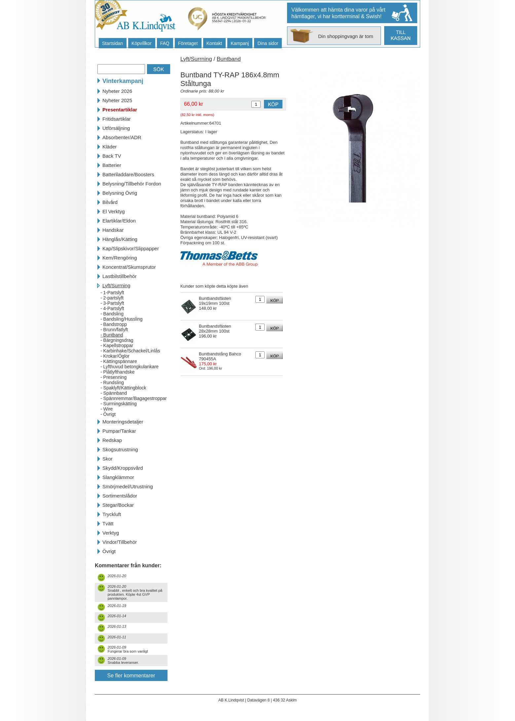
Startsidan (112, 43)
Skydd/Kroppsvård (122, 468)
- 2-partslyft (112, 297)
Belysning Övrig (119, 193)
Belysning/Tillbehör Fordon (131, 183)
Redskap (112, 440)
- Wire (106, 409)
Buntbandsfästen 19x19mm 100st (215, 301)
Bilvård (110, 202)
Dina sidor (267, 43)
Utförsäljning (116, 128)
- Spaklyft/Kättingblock (123, 387)
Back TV (111, 156)
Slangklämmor (118, 477)
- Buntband (111, 335)
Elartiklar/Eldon (119, 220)
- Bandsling (112, 313)
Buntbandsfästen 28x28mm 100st (215, 329)
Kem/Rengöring (119, 257)
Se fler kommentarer (131, 675)
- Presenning (113, 377)
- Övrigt (108, 414)
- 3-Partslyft (112, 303)
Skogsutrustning (120, 449)
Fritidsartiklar (116, 119)
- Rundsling (112, 382)
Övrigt (109, 551)
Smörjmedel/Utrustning (127, 486)
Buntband (229, 59)
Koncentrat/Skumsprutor (129, 267)
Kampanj (240, 43)
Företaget (188, 43)
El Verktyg (113, 211)
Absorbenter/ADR (121, 137)
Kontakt (214, 43)
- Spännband (113, 393)
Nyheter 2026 (117, 91)
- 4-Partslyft (112, 308)
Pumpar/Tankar (119, 431)
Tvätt (107, 523)
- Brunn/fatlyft (114, 329)
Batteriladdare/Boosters (128, 174)
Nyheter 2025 (117, 100)
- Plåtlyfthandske (117, 372)
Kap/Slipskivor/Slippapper (130, 248)
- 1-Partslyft (112, 292)
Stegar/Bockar (118, 505)
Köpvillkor (141, 43)
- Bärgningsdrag (116, 340)
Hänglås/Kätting (119, 239)
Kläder (109, 146)
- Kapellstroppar (116, 345)
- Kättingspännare (118, 361)
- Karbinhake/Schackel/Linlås (130, 350)
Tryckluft (111, 514)
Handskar (113, 230)
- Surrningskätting (118, 403)
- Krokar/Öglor (114, 356)
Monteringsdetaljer (122, 421)
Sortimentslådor (119, 496)
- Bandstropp (113, 324)
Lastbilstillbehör (119, 276)
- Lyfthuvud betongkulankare (129, 366)
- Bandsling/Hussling (121, 319)
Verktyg (110, 533)
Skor (107, 458)
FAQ (164, 43)
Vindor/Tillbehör (119, 542)
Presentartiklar (119, 109)
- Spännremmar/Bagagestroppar (133, 398)
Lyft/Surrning (116, 285)
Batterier (111, 165)
